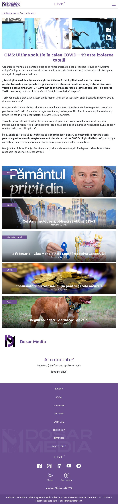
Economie (59, 405)
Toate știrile (59, 446)
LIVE (59, 4)
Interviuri (59, 438)
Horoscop (59, 430)
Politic (59, 389)
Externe (59, 413)
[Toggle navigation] (114, 4)
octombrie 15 (28, 13)
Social (16, 13)
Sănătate (7, 13)
